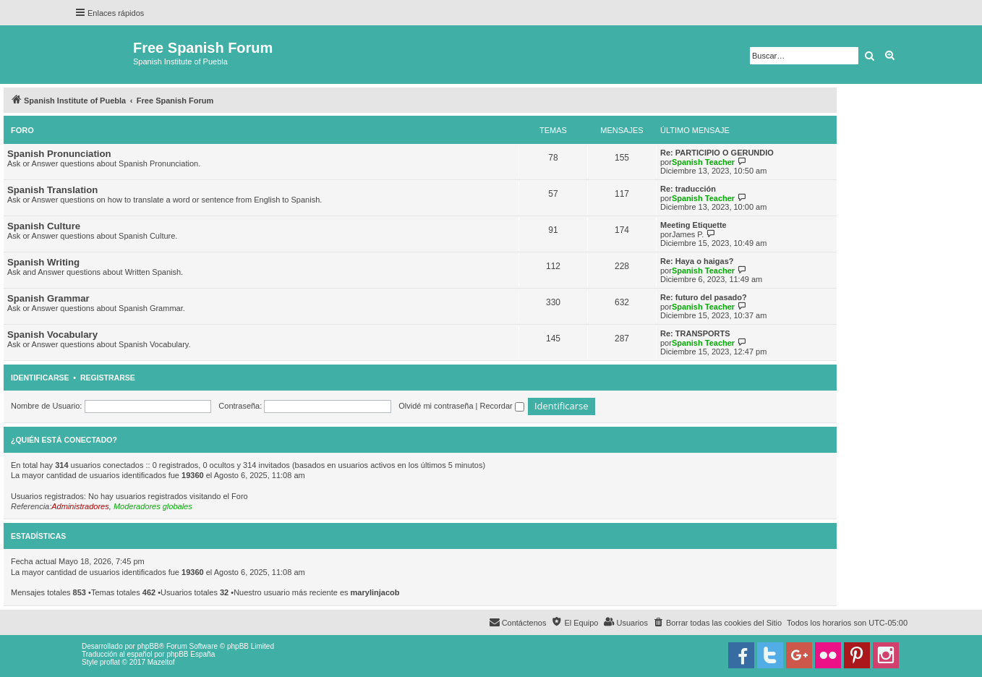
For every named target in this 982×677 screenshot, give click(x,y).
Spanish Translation (52, 189)
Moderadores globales (153, 506)
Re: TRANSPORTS (695, 333)
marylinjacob (375, 592)
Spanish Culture (43, 226)
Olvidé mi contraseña (435, 405)
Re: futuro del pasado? (703, 297)
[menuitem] (717, 622)
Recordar (502, 405)
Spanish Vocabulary (52, 334)
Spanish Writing (43, 262)
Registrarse (107, 377)
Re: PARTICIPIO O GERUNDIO (717, 152)
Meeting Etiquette (693, 225)
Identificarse (40, 377)
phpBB (148, 646)
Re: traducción (688, 188)
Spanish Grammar (48, 298)
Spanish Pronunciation (59, 153)
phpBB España (190, 654)
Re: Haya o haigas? (696, 261)
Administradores (79, 506)
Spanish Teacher (703, 162)
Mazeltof (161, 662)
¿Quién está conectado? (64, 439)
